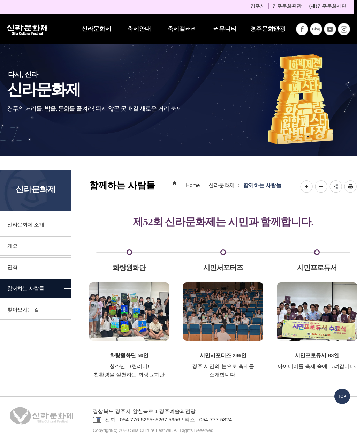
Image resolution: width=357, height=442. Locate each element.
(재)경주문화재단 (327, 6)
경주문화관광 (287, 6)
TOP (342, 396)
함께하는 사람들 (262, 185)
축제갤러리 (182, 28)
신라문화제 (96, 28)
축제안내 (139, 28)
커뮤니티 (225, 28)
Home (193, 185)
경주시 (257, 6)
